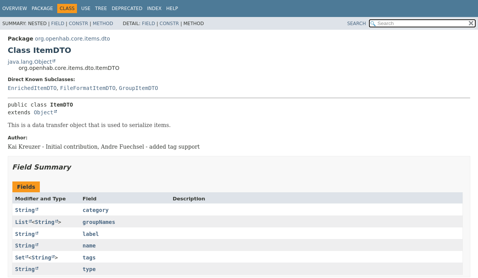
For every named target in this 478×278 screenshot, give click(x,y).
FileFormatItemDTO (87, 88)
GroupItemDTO (138, 88)
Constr (78, 23)
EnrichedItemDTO (32, 88)
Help (172, 8)
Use (85, 8)
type (89, 269)
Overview (14, 8)
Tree (101, 8)
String (25, 210)
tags (89, 257)
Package (42, 8)
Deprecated (127, 8)
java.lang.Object (30, 62)
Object (43, 112)
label (91, 234)
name (89, 245)
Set (20, 257)
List (21, 222)
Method (103, 23)
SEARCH (356, 23)
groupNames (99, 222)
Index (154, 8)
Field (57, 23)
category (96, 210)
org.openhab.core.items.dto (72, 39)
